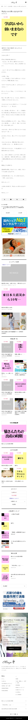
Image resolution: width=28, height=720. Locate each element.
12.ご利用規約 (18, 694)
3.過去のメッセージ (14, 498)
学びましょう (18, 206)
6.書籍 (17, 678)
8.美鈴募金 (18, 685)
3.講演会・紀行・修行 (6, 685)
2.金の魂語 (5, 204)
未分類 (14, 504)
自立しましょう (15, 207)
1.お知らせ (14, 492)
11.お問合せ (18, 692)
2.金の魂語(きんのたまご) (7, 683)
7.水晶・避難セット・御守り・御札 (21, 682)
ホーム (3, 678)
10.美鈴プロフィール (20, 689)
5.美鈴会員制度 (5, 690)
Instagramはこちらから (14, 648)
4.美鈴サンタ (14, 501)
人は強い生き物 (12, 206)
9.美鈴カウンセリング (20, 687)
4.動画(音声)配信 (5, 688)
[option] (14, 435)
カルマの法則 (5, 206)
